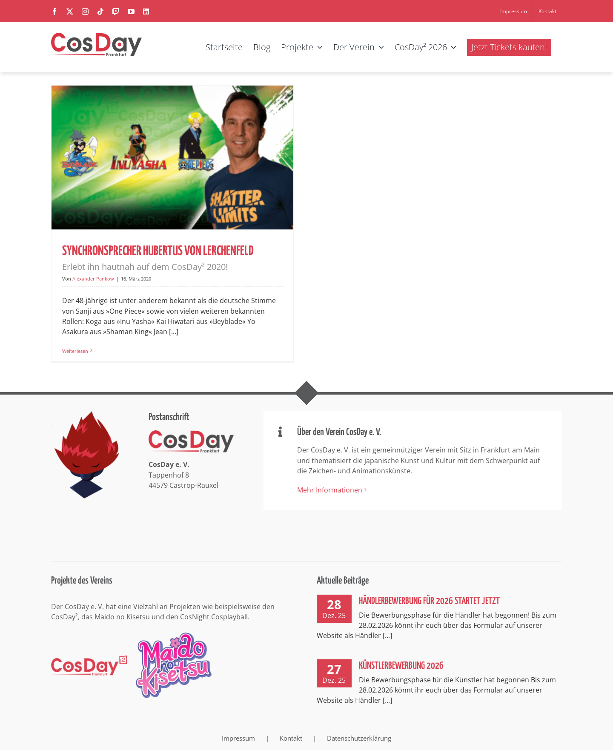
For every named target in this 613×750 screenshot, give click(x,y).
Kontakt (291, 737)
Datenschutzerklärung (359, 737)
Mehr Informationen (329, 489)
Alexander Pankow (93, 278)
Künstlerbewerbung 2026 (401, 665)
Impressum (238, 737)
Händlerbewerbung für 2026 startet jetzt (429, 601)
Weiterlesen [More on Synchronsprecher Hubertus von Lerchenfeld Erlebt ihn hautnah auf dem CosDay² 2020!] (75, 351)
